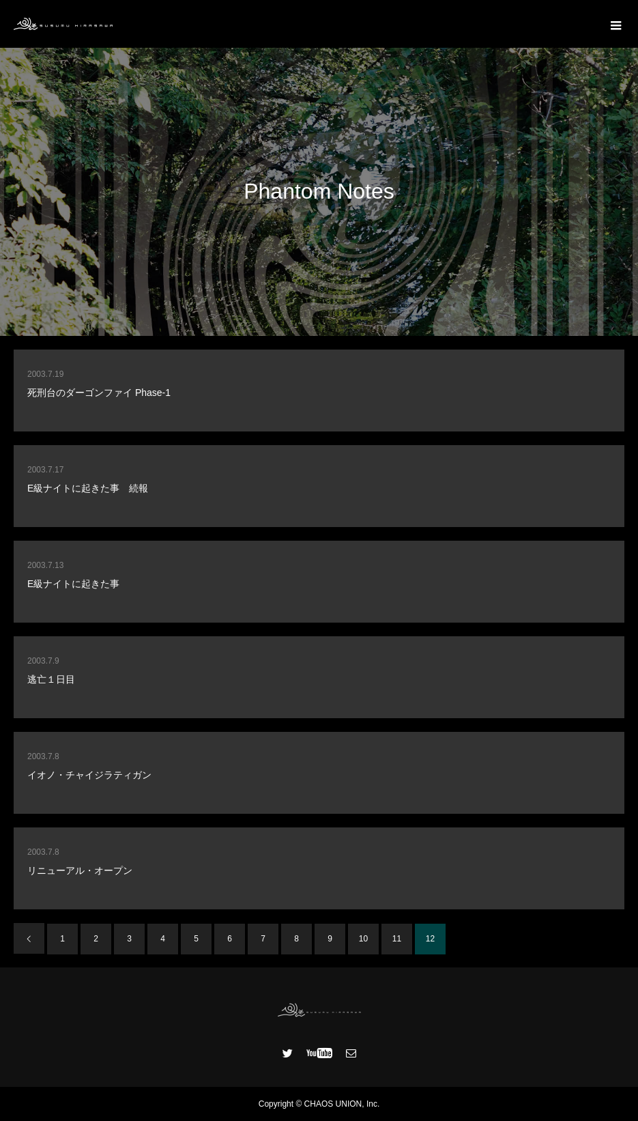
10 (363, 938)
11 (396, 938)
